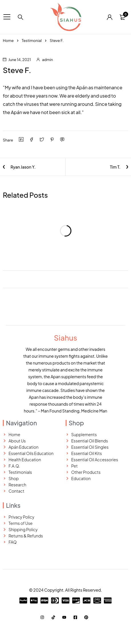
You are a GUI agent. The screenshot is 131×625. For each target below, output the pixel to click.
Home (8, 40)
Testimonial (32, 40)
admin (47, 59)
